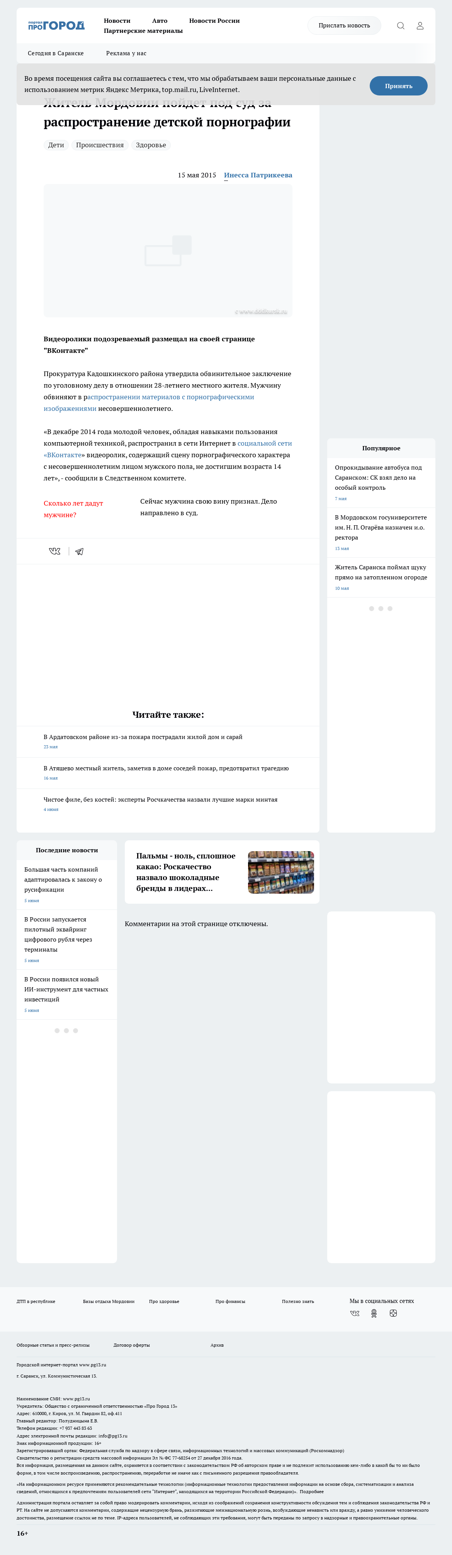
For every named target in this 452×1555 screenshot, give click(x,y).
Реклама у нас (126, 53)
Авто (160, 20)
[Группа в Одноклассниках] (374, 1313)
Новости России (214, 20)
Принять (399, 86)
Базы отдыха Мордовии (108, 1301)
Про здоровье (164, 1301)
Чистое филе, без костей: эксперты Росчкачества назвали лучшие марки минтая (168, 804)
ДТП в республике (36, 1301)
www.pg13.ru (92, 1365)
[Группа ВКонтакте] (354, 1313)
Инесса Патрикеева (258, 174)
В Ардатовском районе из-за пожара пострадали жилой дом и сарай (168, 742)
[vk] (55, 551)
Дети (56, 144)
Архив (217, 1345)
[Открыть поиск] (400, 25)
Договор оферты (132, 1345)
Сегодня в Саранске (56, 53)
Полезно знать (298, 1301)
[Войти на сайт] (420, 25)
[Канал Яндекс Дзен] (393, 1313)
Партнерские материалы (143, 30)
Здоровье (151, 144)
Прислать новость (344, 25)
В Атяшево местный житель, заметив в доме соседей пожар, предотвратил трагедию (168, 773)
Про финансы (230, 1301)
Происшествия (100, 144)
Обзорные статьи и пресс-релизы (53, 1345)
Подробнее (312, 1491)
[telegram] (82, 551)
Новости (117, 20)
